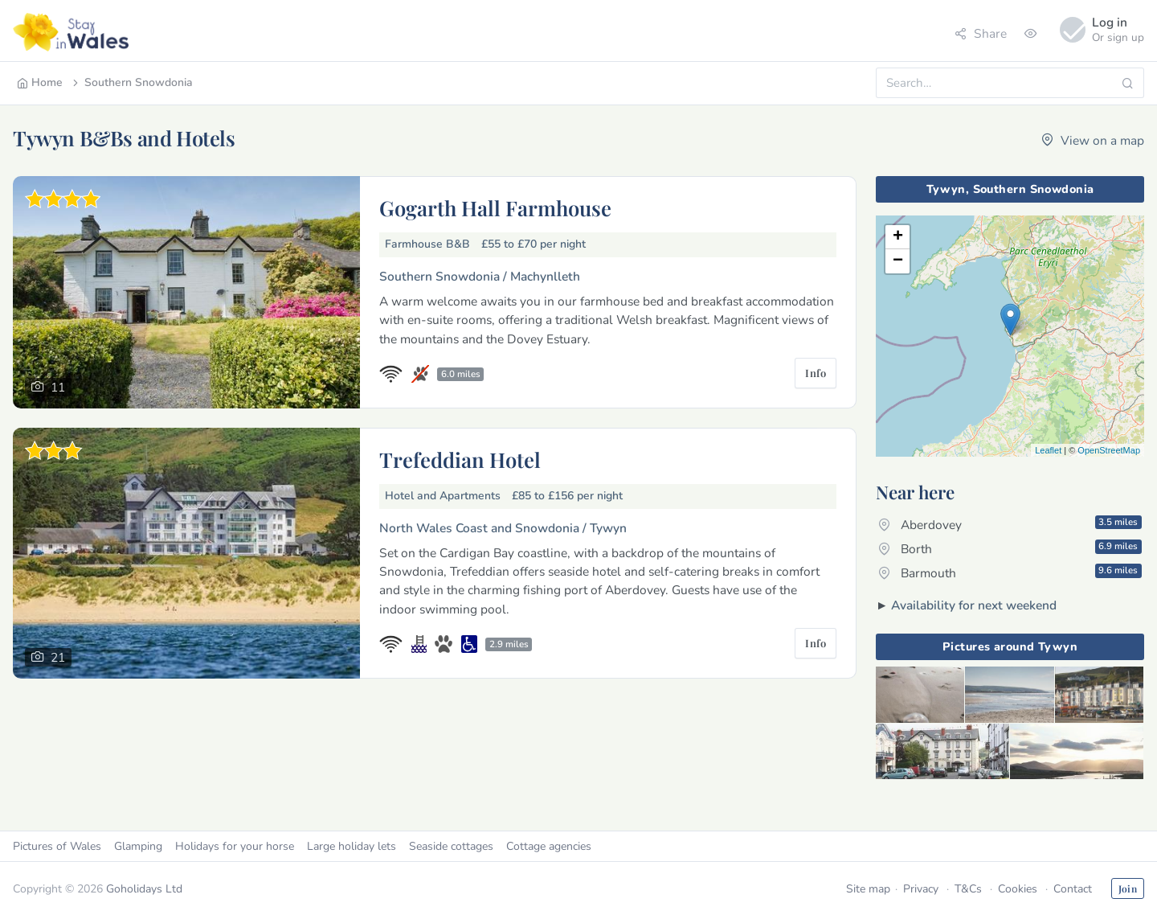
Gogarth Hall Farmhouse (495, 207)
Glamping (138, 846)
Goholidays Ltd (144, 889)
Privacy (920, 889)
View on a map (1092, 140)
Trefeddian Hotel (460, 459)
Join (1127, 888)
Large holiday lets (351, 846)
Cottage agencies (548, 846)
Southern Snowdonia (131, 82)
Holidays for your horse (234, 846)
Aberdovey (1010, 524)
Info (815, 373)
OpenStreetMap (1108, 450)
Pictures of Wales (57, 846)
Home (40, 82)
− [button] (898, 261)
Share (981, 33)
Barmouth (1010, 572)
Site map (868, 889)
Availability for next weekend (974, 605)
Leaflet (1048, 450)
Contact (1072, 889)
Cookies (1017, 889)
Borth (1010, 548)
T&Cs (968, 889)
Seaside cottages (451, 846)
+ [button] (898, 237)
